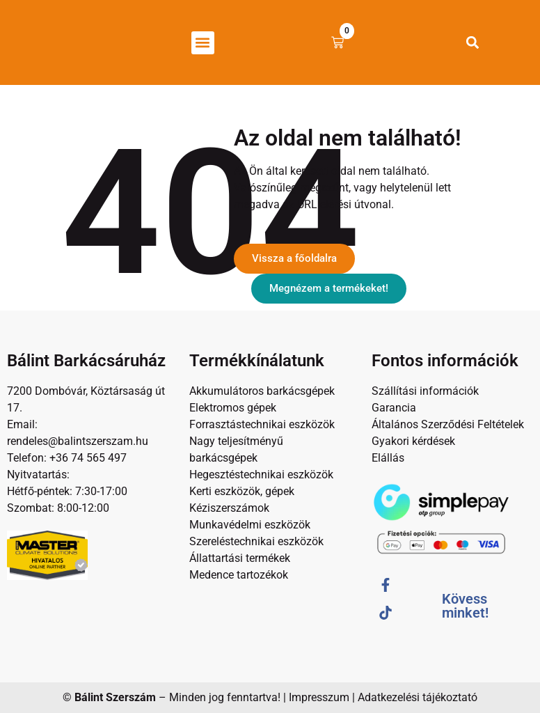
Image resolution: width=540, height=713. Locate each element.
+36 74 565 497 (88, 457)
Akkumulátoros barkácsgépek (262, 391)
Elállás (388, 457)
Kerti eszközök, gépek (241, 491)
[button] (202, 42)
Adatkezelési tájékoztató (417, 697)
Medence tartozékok (238, 574)
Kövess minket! (465, 605)
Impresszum (319, 697)
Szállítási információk (425, 391)
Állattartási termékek (239, 558)
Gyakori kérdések (413, 441)
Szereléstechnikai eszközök (256, 541)
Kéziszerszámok (229, 508)
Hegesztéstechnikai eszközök (261, 474)
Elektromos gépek (232, 407)
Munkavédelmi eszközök (249, 524)
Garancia (394, 407)
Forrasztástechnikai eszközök (262, 424)
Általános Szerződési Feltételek (448, 424)
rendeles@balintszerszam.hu (77, 441)
